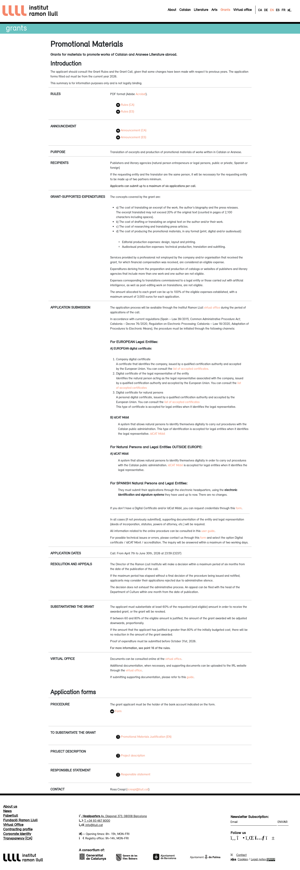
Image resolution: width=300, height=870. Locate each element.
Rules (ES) (125, 111)
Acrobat (141, 94)
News (7, 811)
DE (266, 10)
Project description (130, 755)
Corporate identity (17, 833)
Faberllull (10, 815)
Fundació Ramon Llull (20, 820)
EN (272, 10)
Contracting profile (17, 829)
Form (118, 711)
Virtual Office (13, 824)
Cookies (239, 859)
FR (283, 10)
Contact (241, 855)
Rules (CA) (125, 104)
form (239, 508)
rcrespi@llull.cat (138, 789)
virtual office (212, 307)
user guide (208, 531)
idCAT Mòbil (157, 433)
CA (260, 10)
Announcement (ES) (131, 137)
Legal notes (258, 859)
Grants (16, 27)
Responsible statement (133, 774)
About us (10, 806)
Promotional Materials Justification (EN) (143, 736)
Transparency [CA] (17, 838)
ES (277, 10)
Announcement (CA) (131, 130)
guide (190, 677)
